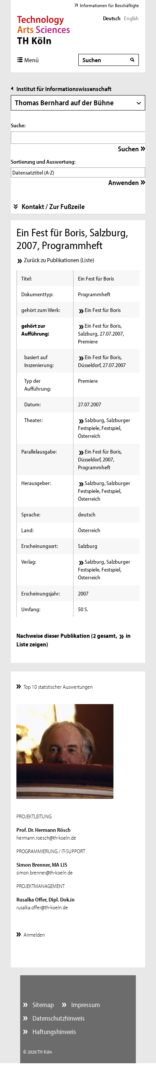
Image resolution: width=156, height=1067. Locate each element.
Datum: (32, 404)
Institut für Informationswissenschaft (64, 89)
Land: (27, 530)
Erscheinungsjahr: (40, 593)
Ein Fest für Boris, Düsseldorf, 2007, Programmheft (100, 459)
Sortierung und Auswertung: (43, 161)
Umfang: (30, 609)
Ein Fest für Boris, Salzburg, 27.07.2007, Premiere (101, 333)
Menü (31, 60)
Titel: (26, 278)
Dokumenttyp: (37, 294)
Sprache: (30, 514)
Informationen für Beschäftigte (109, 5)
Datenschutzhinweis (58, 1018)
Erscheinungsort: (39, 545)
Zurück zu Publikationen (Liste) (59, 260)
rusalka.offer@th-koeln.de (42, 907)
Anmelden (34, 934)
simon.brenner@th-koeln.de (44, 872)
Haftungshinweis (53, 1031)
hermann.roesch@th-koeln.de (46, 837)
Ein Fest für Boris (103, 309)
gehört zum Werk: (40, 309)
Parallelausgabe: (39, 451)
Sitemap (42, 1004)
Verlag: (28, 561)
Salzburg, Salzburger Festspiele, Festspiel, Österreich (104, 427)
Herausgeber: (36, 482)
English (131, 18)
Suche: (18, 125)
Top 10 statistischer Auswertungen (58, 686)
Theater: (33, 420)
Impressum (85, 1004)
